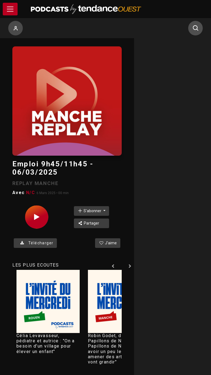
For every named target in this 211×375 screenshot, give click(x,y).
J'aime (108, 243)
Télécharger (35, 243)
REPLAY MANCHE (35, 183)
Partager (88, 223)
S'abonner (89, 210)
